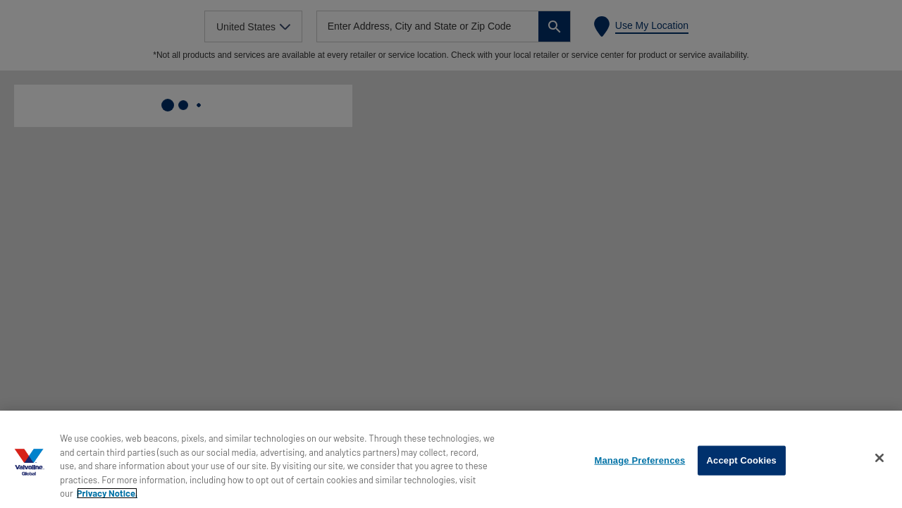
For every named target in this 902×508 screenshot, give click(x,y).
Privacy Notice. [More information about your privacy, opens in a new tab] (107, 493)
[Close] (879, 457)
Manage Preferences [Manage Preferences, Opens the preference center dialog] (639, 460)
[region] (451, 459)
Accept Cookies (742, 460)
